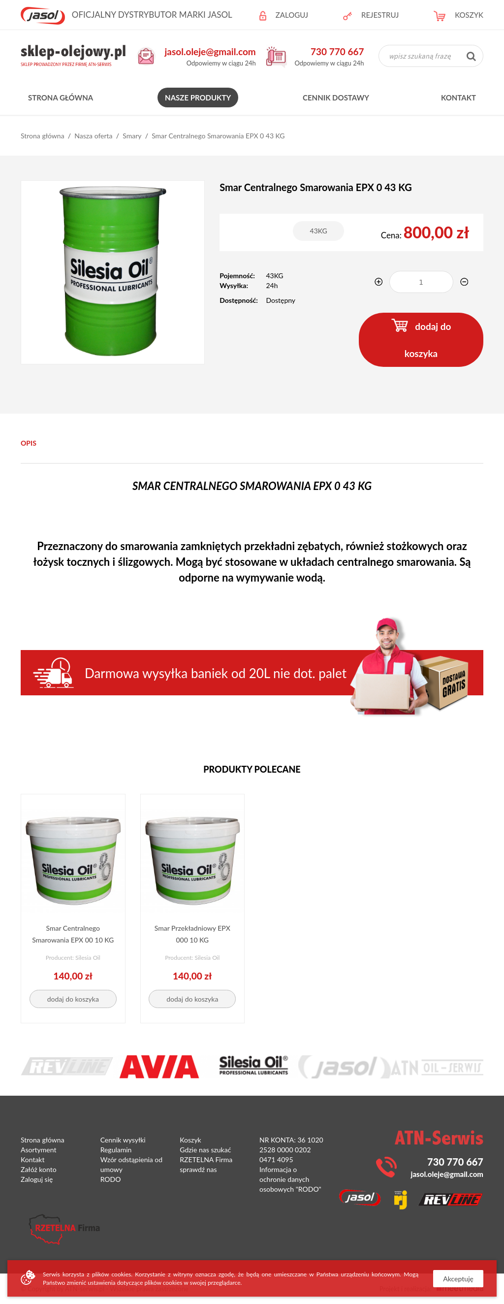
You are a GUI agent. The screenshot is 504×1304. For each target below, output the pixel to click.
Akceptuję (458, 1278)
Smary (132, 135)
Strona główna (60, 97)
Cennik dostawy (336, 97)
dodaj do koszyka (421, 339)
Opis (28, 443)
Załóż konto (39, 1169)
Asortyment (38, 1149)
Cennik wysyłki (123, 1140)
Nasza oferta (93, 135)
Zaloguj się (37, 1179)
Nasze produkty (198, 97)
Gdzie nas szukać (205, 1149)
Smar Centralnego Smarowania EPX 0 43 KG (218, 135)
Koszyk (190, 1140)
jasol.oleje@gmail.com (210, 51)
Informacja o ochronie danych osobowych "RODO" (290, 1179)
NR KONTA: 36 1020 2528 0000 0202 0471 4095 (291, 1150)
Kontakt (458, 97)
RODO (110, 1179)
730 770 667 (337, 51)
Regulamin (116, 1149)
